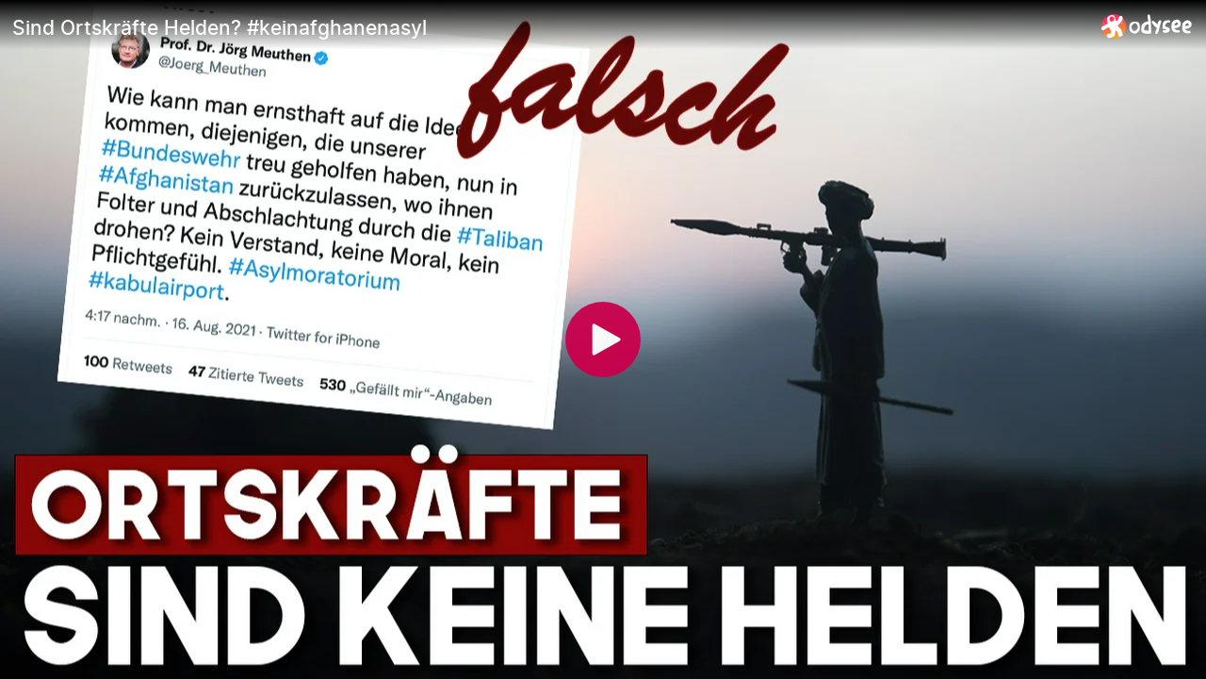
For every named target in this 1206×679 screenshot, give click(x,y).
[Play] (603, 339)
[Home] (1147, 26)
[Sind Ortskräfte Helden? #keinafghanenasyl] (549, 27)
